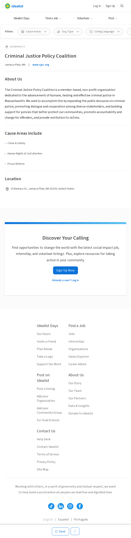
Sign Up (110, 6)
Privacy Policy (46, 462)
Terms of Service (48, 454)
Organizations (78, 349)
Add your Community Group (49, 410)
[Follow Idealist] (51, 506)
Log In (97, 6)
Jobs (71, 334)
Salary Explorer (78, 356)
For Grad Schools (48, 420)
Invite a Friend (46, 341)
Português (81, 519)
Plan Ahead (44, 349)
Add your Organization (46, 398)
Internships (76, 341)
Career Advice (77, 364)
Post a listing (46, 389)
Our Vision (43, 334)
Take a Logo (45, 356)
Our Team (75, 391)
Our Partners (77, 398)
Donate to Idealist (80, 413)
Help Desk (43, 439)
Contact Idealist (48, 447)
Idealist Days (21, 18)
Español (63, 519)
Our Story (74, 383)
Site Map (42, 469)
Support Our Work (49, 364)
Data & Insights (78, 406)
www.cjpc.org (40, 64)
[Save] (60, 531)
